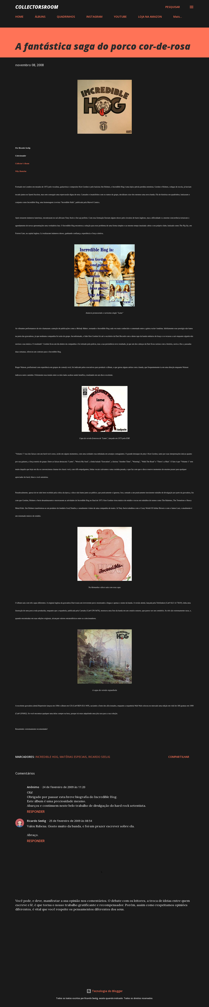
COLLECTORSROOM (36, 7)
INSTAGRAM (94, 16)
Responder (36, 811)
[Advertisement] (104, 945)
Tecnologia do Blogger (105, 991)
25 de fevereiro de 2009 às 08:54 (70, 821)
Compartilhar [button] (178, 757)
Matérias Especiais (73, 757)
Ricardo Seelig (99, 757)
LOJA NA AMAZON (150, 16)
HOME (19, 16)
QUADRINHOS (66, 16)
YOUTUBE (120, 16)
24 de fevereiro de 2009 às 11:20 (63, 787)
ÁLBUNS (40, 16)
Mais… (177, 16)
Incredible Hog (46, 757)
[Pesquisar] (172, 7)
